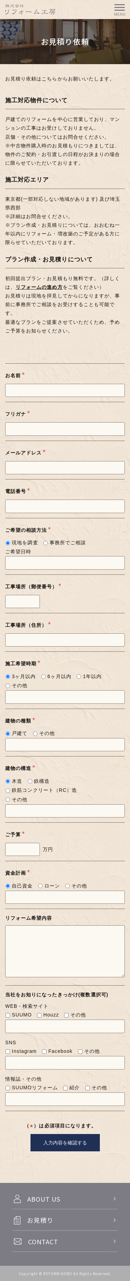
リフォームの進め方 (39, 287)
